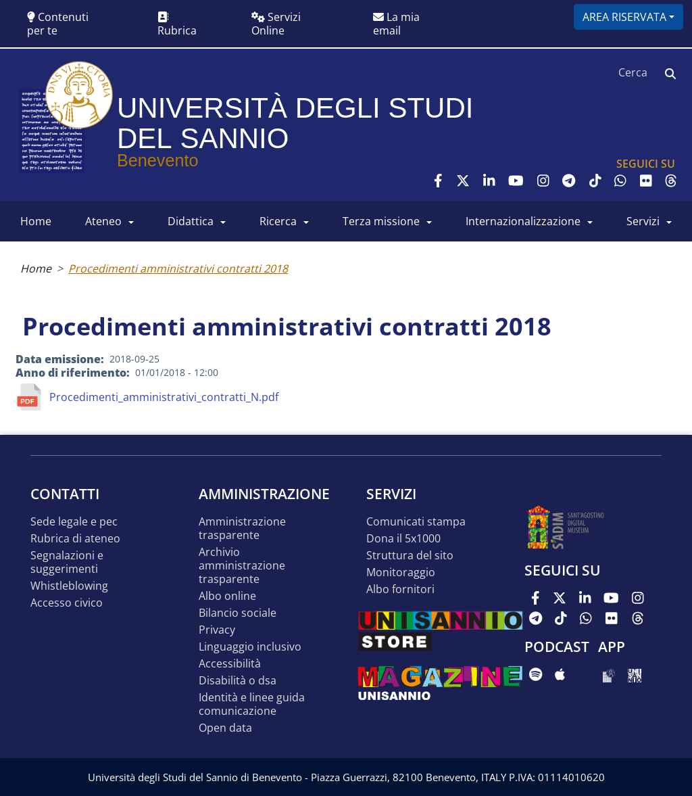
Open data (225, 728)
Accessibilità (230, 664)
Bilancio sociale (237, 613)
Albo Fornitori (400, 589)
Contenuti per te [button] (58, 23)
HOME (35, 221)
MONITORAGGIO (400, 572)
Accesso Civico (66, 603)
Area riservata (624, 16)
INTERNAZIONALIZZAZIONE (523, 221)
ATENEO (103, 221)
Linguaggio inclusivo (250, 647)
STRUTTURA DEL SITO (409, 555)
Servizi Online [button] (276, 23)
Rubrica (177, 24)
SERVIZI (643, 221)
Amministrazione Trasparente (242, 528)
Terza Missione (381, 221)
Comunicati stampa (416, 522)
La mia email (396, 23)
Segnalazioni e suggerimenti (66, 562)
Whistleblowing (69, 586)
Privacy (217, 630)
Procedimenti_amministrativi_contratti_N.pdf (163, 397)
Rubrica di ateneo (75, 539)
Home (35, 268)
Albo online (227, 596)
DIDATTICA (191, 221)
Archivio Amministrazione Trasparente (242, 565)
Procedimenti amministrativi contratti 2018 (178, 268)
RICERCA (278, 221)
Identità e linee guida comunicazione (252, 704)
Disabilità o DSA (237, 681)
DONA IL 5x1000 (403, 539)
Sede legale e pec (74, 522)
